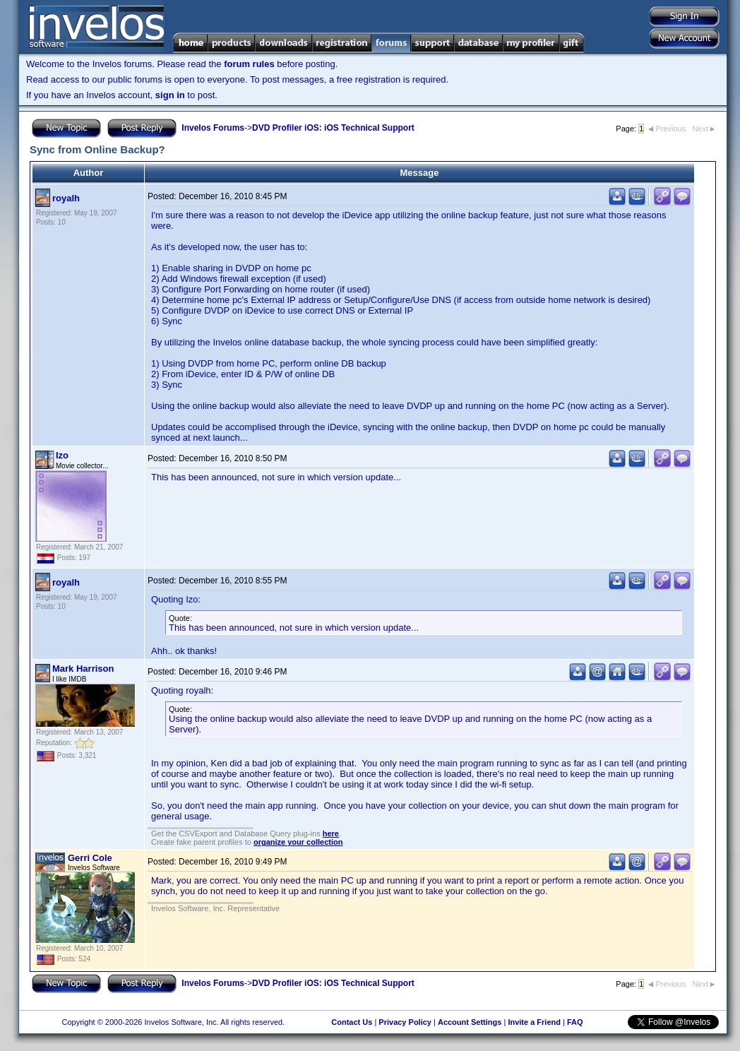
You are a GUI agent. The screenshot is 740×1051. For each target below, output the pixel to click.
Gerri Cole (90, 858)
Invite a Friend (534, 1022)
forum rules (249, 64)
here (331, 833)
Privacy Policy (404, 1022)
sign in (170, 95)
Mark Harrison (83, 668)
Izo (62, 455)
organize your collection (298, 842)
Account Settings (469, 1022)
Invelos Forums (212, 128)
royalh (66, 198)
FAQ (575, 1022)
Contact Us (351, 1022)
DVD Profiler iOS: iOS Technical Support (333, 128)
